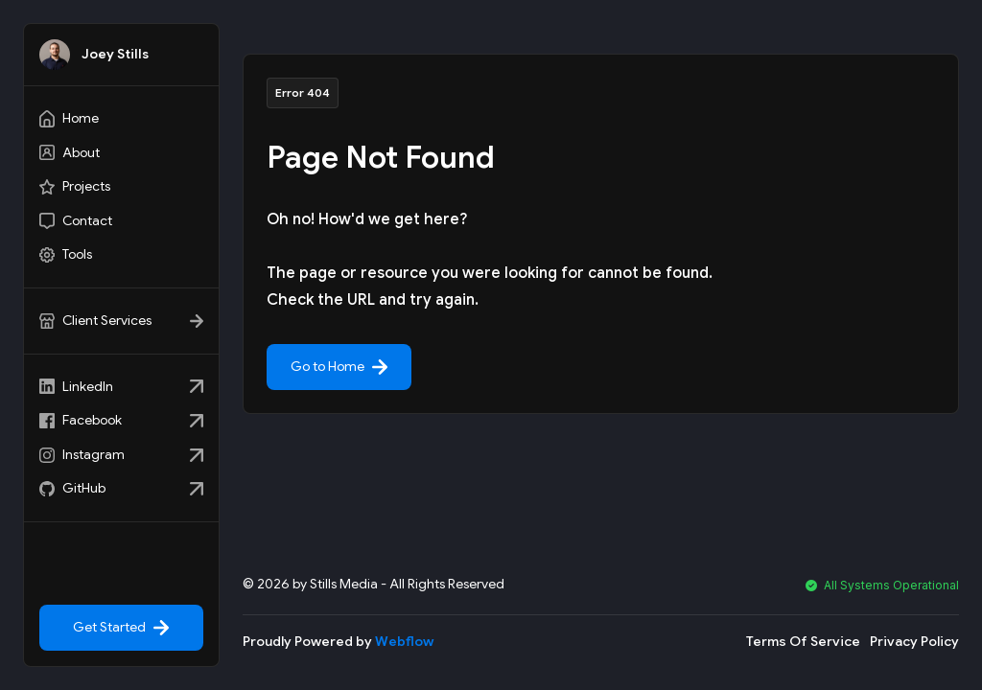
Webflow (404, 641)
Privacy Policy (914, 641)
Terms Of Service (803, 641)
